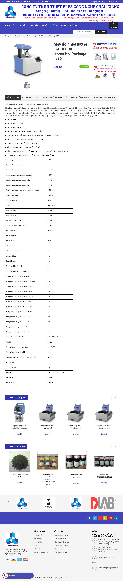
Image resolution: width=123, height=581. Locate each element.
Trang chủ (38, 535)
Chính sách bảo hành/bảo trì (64, 552)
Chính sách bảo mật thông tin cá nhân (67, 545)
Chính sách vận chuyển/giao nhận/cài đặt (68, 542)
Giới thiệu (38, 538)
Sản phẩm (38, 542)
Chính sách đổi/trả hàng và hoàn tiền (66, 549)
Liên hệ (37, 549)
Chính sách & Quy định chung (64, 535)
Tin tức (37, 545)
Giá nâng (19, 425)
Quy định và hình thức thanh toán (65, 538)
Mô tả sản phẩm (12, 97)
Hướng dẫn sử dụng (41, 552)
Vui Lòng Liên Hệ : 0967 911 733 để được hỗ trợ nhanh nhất (45, 97)
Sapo (67, 578)
